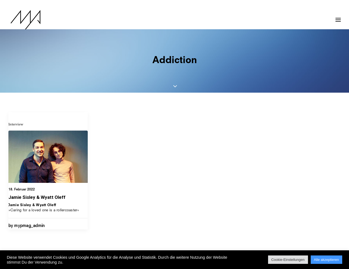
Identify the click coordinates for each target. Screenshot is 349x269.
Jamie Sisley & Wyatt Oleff (36, 197)
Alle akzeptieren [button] (326, 260)
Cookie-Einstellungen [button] (288, 260)
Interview (15, 124)
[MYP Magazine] (23, 20)
